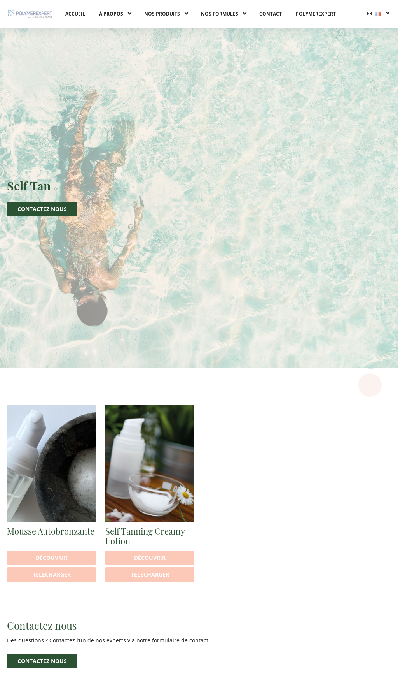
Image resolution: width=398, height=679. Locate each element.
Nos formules (219, 14)
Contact (270, 14)
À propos (111, 14)
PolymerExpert (316, 14)
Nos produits (162, 14)
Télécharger (52, 574)
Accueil (75, 14)
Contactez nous (42, 209)
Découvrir (51, 557)
